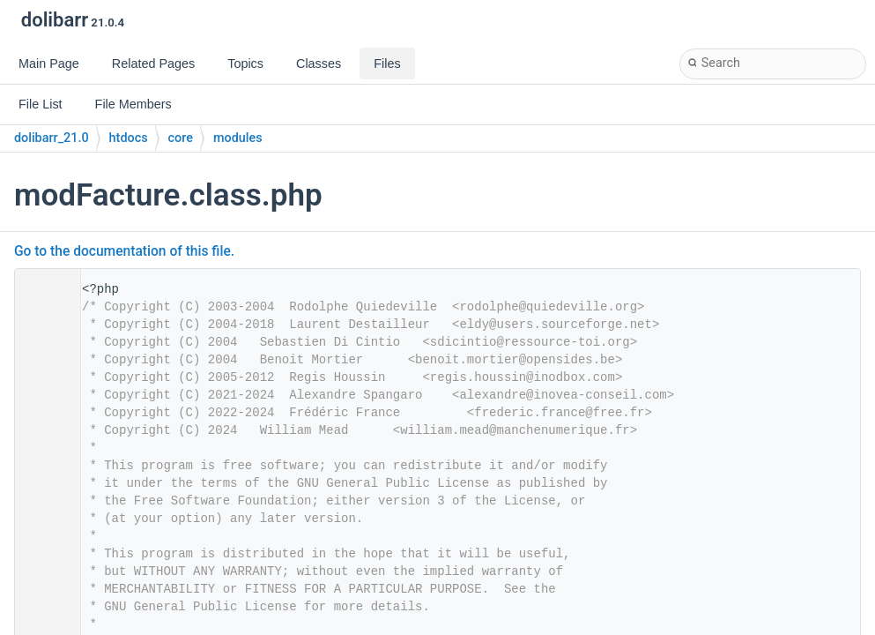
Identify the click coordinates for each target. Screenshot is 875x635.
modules (238, 138)
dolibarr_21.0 (51, 138)
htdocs (128, 138)
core (180, 138)
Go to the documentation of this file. (124, 251)
